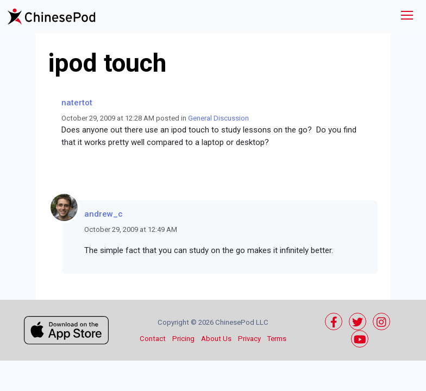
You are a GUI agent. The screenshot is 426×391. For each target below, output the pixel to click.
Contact (153, 339)
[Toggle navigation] (406, 16)
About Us (216, 339)
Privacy (249, 339)
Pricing (183, 339)
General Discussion (218, 118)
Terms (276, 339)
